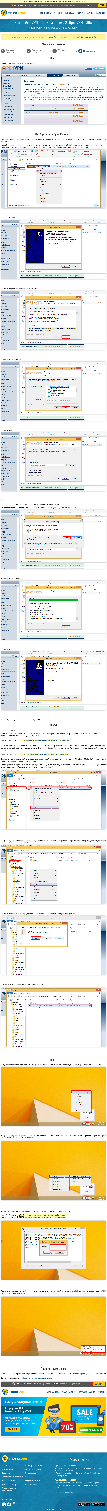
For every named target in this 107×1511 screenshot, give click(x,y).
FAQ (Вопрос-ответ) (34, 1480)
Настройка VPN (70, 13)
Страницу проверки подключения (37, 1378)
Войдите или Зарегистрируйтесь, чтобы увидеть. (48, 740)
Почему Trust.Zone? (47, 13)
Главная (6, 1465)
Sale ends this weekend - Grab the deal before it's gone (77, 1482)
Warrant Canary (9, 1484)
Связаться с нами (33, 1469)
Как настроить (78, 1)
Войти (102, 5)
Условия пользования (12, 1476)
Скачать (81, 13)
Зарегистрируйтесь (90, 37)
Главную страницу (79, 1373)
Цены (59, 13)
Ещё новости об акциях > (64, 1492)
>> (56, 5)
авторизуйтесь (52, 37)
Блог (27, 1476)
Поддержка (100, 13)
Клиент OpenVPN (27, 63)
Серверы (90, 13)
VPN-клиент (7, 1469)
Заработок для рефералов (9, 1489)
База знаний (31, 1484)
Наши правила (9, 1480)
